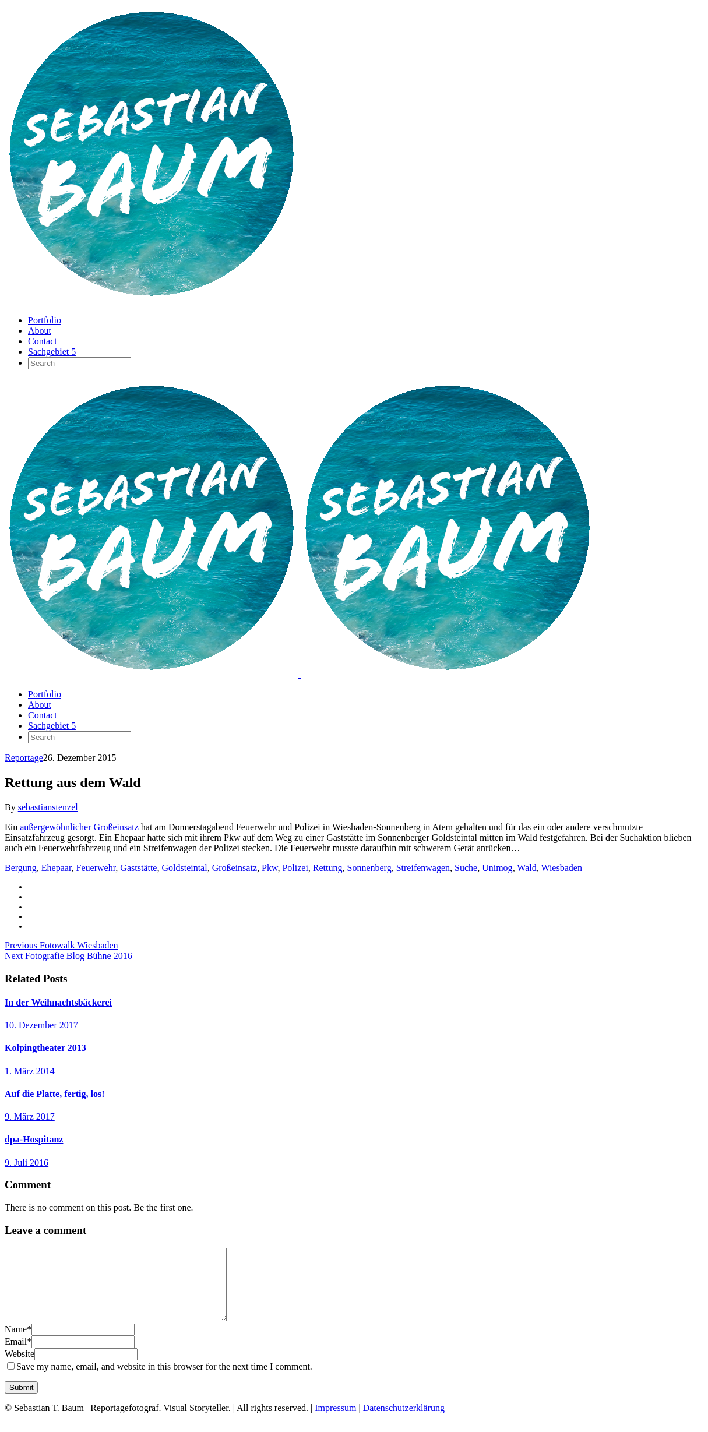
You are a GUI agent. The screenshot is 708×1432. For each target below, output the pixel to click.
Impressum (335, 1422)
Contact (42, 341)
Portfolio (44, 320)
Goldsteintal (184, 868)
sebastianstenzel (48, 807)
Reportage (24, 758)
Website (19, 1368)
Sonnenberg (369, 868)
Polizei (295, 868)
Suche (466, 868)
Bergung (21, 868)
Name (18, 1343)
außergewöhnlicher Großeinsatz (79, 827)
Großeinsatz (234, 868)
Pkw (269, 868)
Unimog (497, 868)
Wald (526, 868)
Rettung (328, 868)
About (39, 331)
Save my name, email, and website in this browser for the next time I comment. (164, 1380)
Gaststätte (138, 868)
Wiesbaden (561, 868)
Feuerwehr (96, 868)
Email (18, 1355)
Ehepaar (56, 868)
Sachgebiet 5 (52, 352)
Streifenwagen (423, 868)
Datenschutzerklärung (404, 1422)
